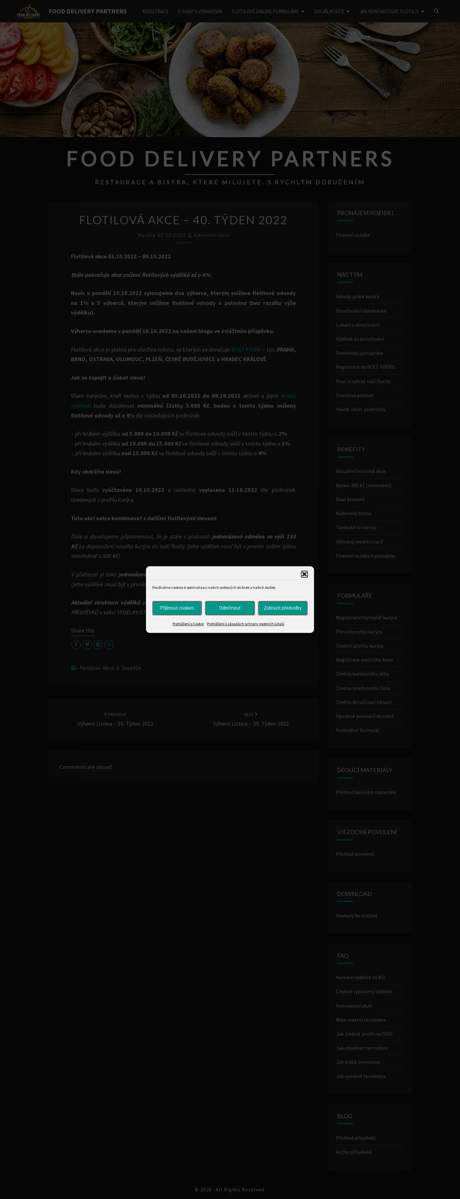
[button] (304, 574)
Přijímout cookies (177, 608)
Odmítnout (230, 608)
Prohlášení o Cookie (188, 623)
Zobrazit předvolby (283, 608)
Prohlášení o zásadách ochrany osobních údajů (245, 623)
